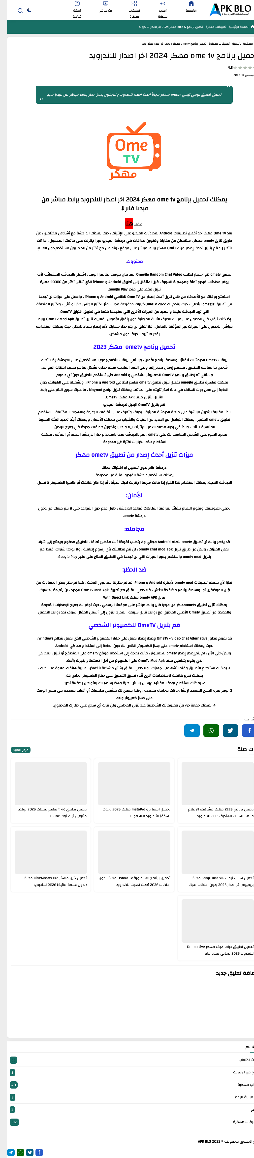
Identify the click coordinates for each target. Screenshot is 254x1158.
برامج (127, 1109)
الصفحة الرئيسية (231, 27)
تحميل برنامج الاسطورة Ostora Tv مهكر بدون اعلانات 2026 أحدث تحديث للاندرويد (127, 881)
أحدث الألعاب (127, 1060)
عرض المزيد (13, 750)
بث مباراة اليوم (127, 1097)
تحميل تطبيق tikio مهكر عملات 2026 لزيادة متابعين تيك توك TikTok (45, 812)
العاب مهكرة (127, 1085)
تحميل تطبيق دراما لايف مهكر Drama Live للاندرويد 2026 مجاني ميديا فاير (213, 950)
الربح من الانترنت (127, 1072)
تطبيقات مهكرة (208, 27)
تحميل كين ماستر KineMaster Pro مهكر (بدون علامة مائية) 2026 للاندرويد (48, 881)
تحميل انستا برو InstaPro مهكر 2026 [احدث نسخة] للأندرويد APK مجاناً (129, 812)
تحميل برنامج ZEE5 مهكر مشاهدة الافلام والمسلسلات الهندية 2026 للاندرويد (214, 812)
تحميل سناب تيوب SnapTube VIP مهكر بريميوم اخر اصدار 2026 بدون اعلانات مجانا (214, 881)
